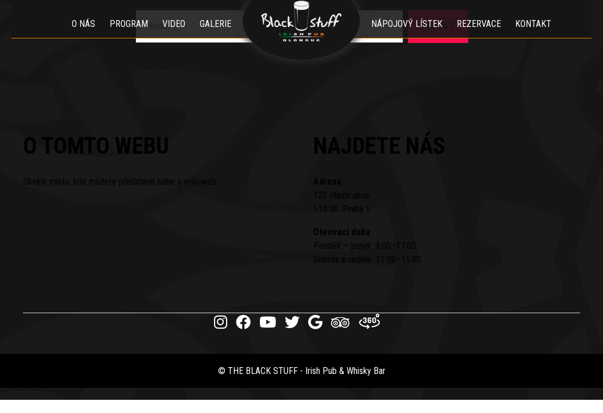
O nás (84, 37)
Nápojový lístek (407, 37)
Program (129, 37)
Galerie (216, 37)
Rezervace (479, 37)
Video (174, 37)
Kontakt (534, 37)
